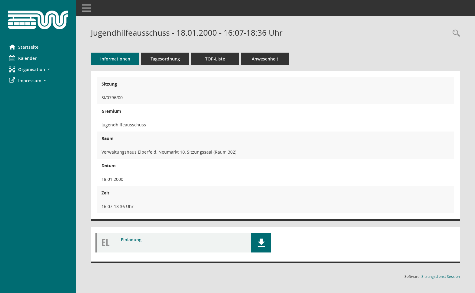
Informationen (115, 59)
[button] (38, 69)
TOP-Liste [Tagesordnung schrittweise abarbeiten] (215, 59)
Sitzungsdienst (440, 276)
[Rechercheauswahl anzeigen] (455, 33)
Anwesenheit (265, 59)
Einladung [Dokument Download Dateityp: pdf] (131, 240)
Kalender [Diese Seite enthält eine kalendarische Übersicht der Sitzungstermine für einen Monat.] (23, 58)
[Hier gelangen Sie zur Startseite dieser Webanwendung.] (38, 20)
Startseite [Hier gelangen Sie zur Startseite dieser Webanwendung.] (23, 47)
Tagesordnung (165, 59)
